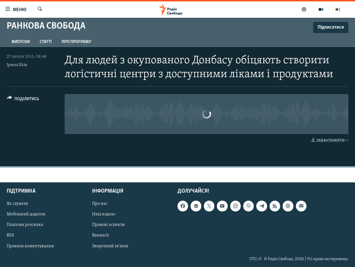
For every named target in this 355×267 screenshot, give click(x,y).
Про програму (76, 42)
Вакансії (100, 235)
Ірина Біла (17, 65)
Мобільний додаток (26, 214)
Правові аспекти (108, 225)
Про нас (100, 204)
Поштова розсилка (25, 225)
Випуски (21, 42)
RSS (10, 235)
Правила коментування (30, 246)
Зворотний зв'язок (110, 246)
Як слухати (17, 204)
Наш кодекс (104, 214)
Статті (46, 42)
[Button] (23, 99)
